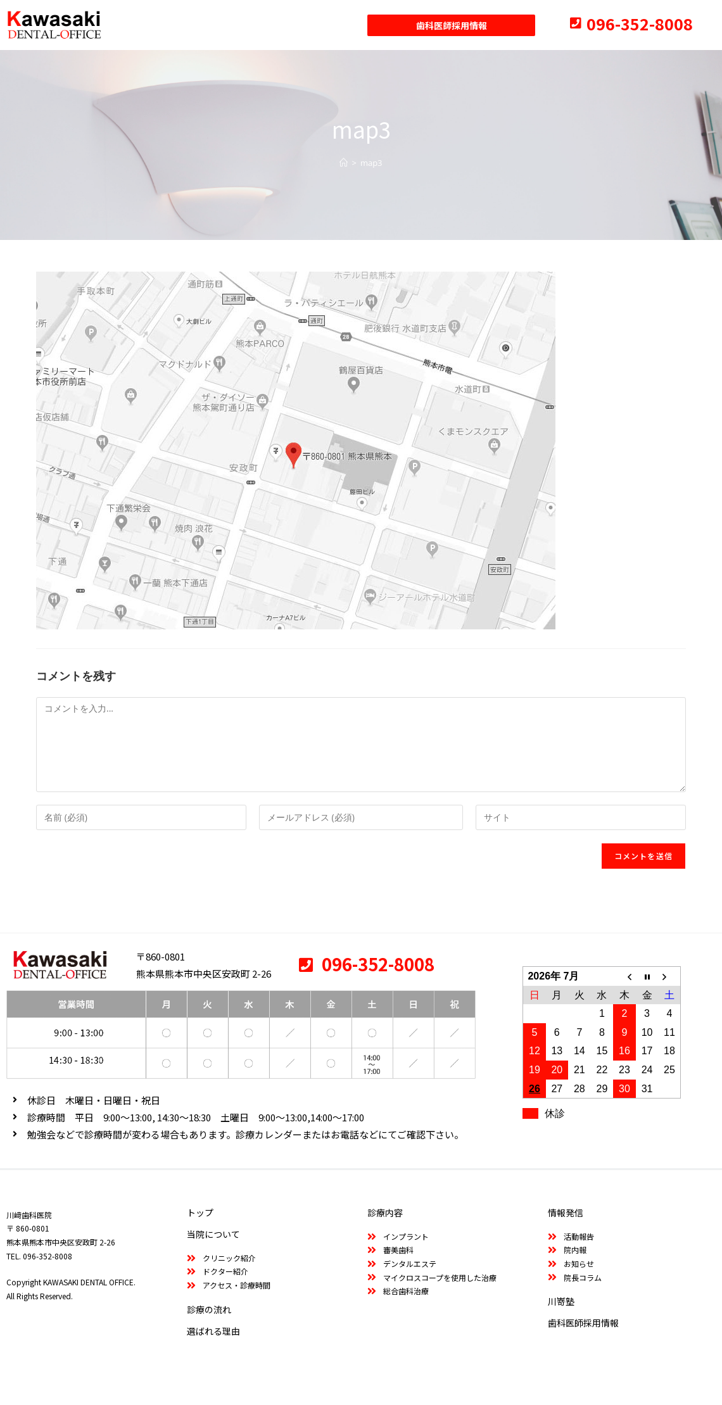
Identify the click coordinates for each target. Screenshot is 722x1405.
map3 (371, 162)
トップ (200, 1212)
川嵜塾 (561, 1301)
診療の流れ (209, 1309)
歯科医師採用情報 (583, 1322)
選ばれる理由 (213, 1331)
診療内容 (385, 1212)
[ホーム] (343, 162)
